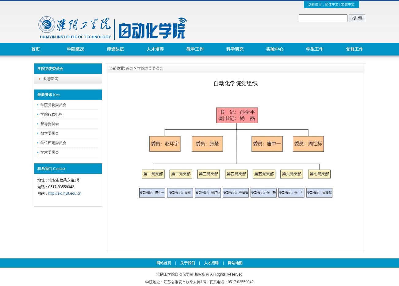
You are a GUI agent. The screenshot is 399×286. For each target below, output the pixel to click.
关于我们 (187, 263)
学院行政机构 (51, 114)
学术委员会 (49, 152)
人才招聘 (211, 263)
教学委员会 (49, 133)
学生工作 (314, 49)
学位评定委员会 (53, 143)
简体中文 (332, 4)
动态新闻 (51, 79)
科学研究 (235, 49)
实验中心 (274, 49)
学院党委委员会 (53, 105)
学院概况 (75, 49)
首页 (35, 49)
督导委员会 (49, 124)
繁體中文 (348, 4)
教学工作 (195, 49)
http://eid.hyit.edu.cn (64, 193)
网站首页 (163, 263)
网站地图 (235, 263)
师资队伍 (115, 49)
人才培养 (155, 49)
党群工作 (354, 49)
